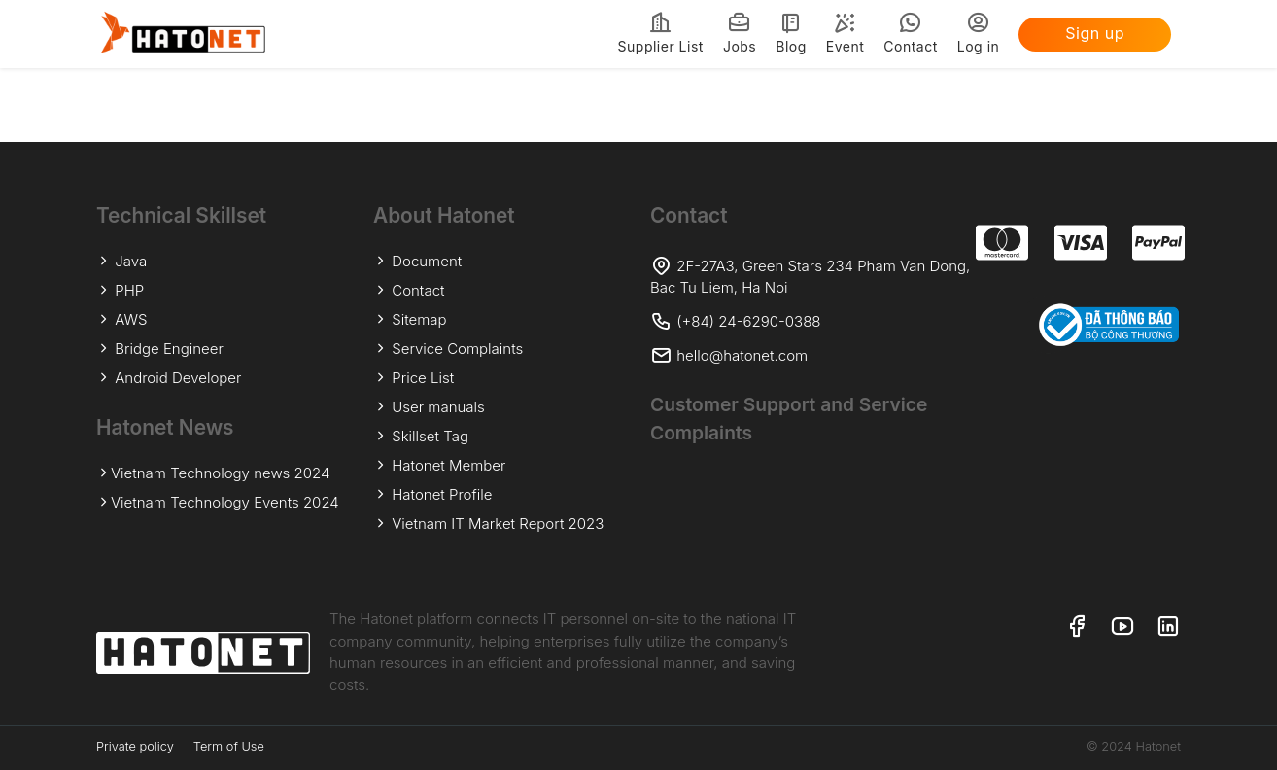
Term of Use (228, 746)
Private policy (135, 746)
